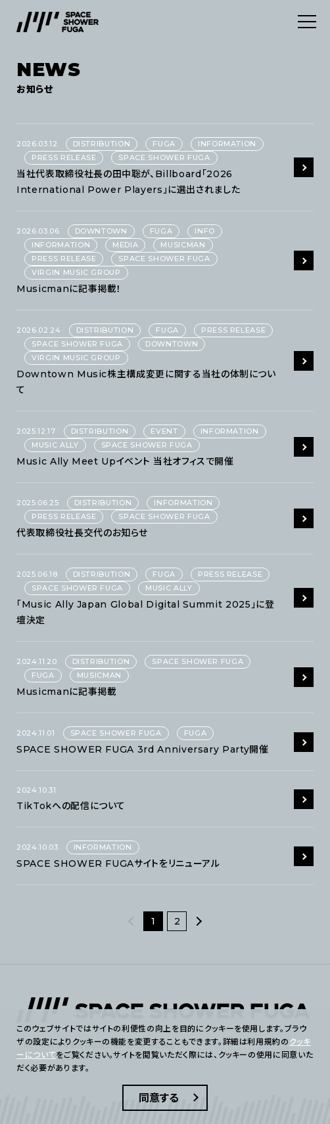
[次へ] (198, 921)
